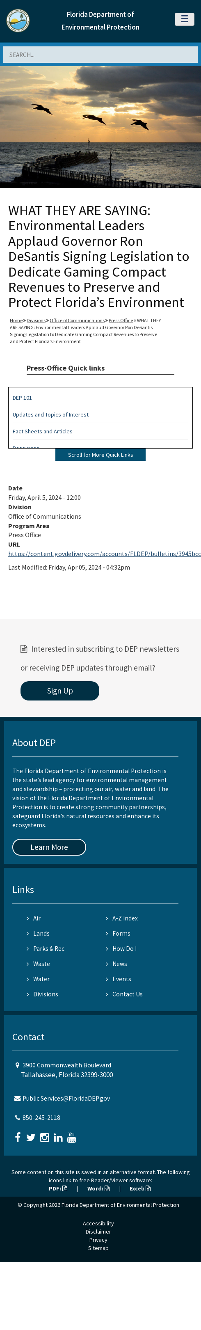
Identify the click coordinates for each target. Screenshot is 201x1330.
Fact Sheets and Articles (43, 431)
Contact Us (124, 994)
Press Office (121, 320)
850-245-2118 (41, 1118)
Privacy (98, 1239)
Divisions (36, 320)
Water (38, 979)
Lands (38, 933)
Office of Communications (77, 320)
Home (16, 320)
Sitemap (98, 1248)
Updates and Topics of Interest (51, 414)
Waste (38, 964)
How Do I (121, 948)
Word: (98, 1188)
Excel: (140, 1188)
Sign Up (60, 691)
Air (34, 918)
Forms (118, 933)
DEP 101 (22, 397)
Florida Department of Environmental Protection (120, 1205)
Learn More (49, 847)
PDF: (58, 1188)
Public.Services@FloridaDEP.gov (66, 1098)
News (116, 964)
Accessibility (98, 1223)
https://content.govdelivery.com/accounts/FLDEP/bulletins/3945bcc (104, 553)
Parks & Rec (45, 948)
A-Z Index (122, 918)
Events (118, 979)
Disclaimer (98, 1231)
